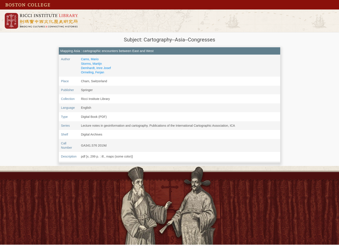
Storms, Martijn (91, 63)
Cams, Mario (90, 59)
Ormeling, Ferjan (92, 72)
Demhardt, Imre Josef (96, 68)
